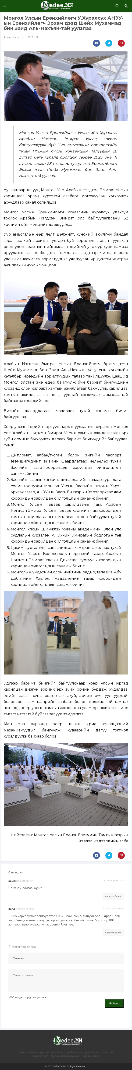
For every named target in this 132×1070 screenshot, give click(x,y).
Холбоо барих (91, 1056)
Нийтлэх (114, 1003)
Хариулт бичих (113, 896)
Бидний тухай (40, 1056)
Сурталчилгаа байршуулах (65, 1056)
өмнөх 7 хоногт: (115, 6)
